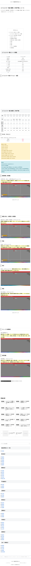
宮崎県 (3, 550)
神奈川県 (3, 478)
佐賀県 (3, 547)
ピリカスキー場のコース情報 (14, 32)
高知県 (3, 539)
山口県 (3, 528)
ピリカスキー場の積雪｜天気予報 (15, 35)
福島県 (3, 464)
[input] (15, 444)
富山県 (3, 493)
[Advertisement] (15, 20)
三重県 (3, 507)
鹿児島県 (3, 551)
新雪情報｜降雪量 (14, 38)
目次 (14, 30)
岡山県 (3, 525)
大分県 (3, 548)
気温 (11, 41)
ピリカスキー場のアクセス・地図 (16, 33)
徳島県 (3, 534)
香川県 (3, 536)
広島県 (3, 527)
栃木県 (3, 472)
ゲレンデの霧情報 (14, 46)
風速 (11, 44)
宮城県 (3, 460)
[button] (29, 443)
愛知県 (3, 505)
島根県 (3, 524)
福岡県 (3, 545)
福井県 (3, 496)
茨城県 (3, 470)
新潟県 (3, 484)
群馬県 (3, 473)
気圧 (11, 43)
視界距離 (12, 47)
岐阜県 (3, 502)
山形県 (3, 463)
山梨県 (3, 486)
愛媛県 (3, 538)
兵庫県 (3, 516)
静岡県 (3, 504)
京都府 (3, 515)
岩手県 (3, 458)
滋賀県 (3, 513)
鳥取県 (3, 522)
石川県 (3, 495)
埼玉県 (3, 475)
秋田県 (3, 461)
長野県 (3, 487)
